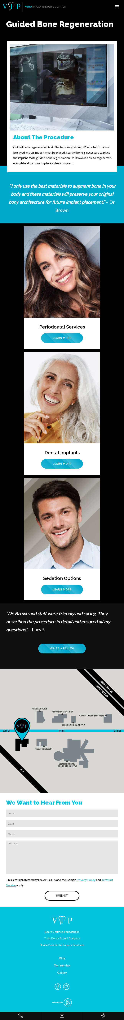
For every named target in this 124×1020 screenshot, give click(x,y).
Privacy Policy (86, 879)
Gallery (62, 972)
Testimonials (62, 965)
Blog (62, 958)
